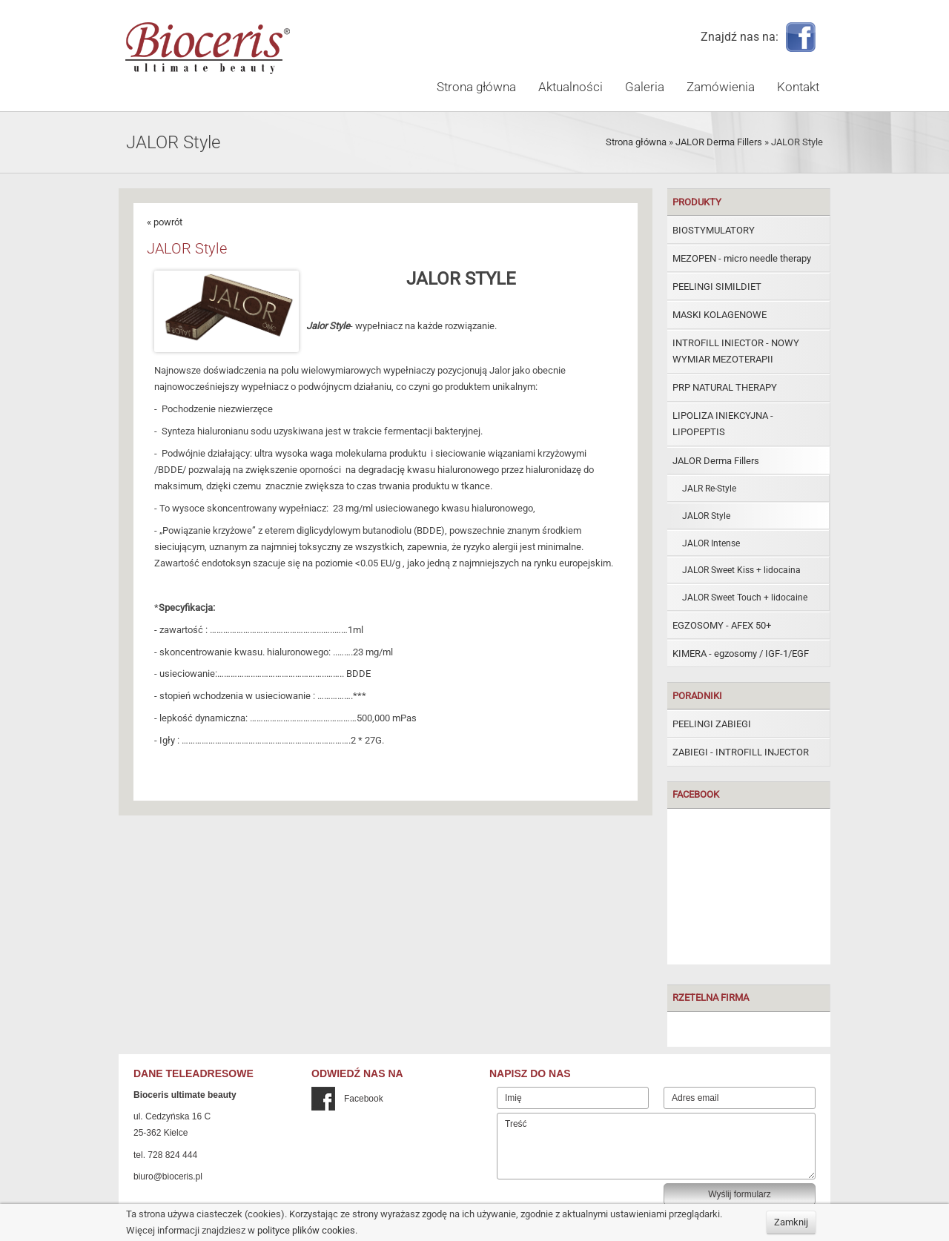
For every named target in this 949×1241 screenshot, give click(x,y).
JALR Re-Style (709, 488)
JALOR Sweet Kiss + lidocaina (741, 570)
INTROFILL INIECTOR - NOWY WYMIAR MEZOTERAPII (735, 351)
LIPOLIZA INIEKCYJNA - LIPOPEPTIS (722, 423)
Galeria (644, 86)
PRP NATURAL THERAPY (724, 387)
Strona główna (476, 86)
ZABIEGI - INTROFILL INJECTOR (740, 752)
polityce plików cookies (306, 1230)
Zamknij (791, 1222)
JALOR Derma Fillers (718, 142)
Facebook (347, 1099)
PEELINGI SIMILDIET (716, 286)
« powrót (164, 222)
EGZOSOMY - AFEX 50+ (721, 625)
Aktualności (570, 86)
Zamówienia (721, 86)
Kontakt (798, 86)
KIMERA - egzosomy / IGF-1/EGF (740, 653)
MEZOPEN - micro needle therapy (741, 258)
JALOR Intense (711, 543)
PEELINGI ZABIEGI (711, 723)
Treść (656, 1146)
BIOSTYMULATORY (713, 230)
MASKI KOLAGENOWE (719, 314)
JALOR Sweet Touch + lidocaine (744, 597)
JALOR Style (706, 516)
